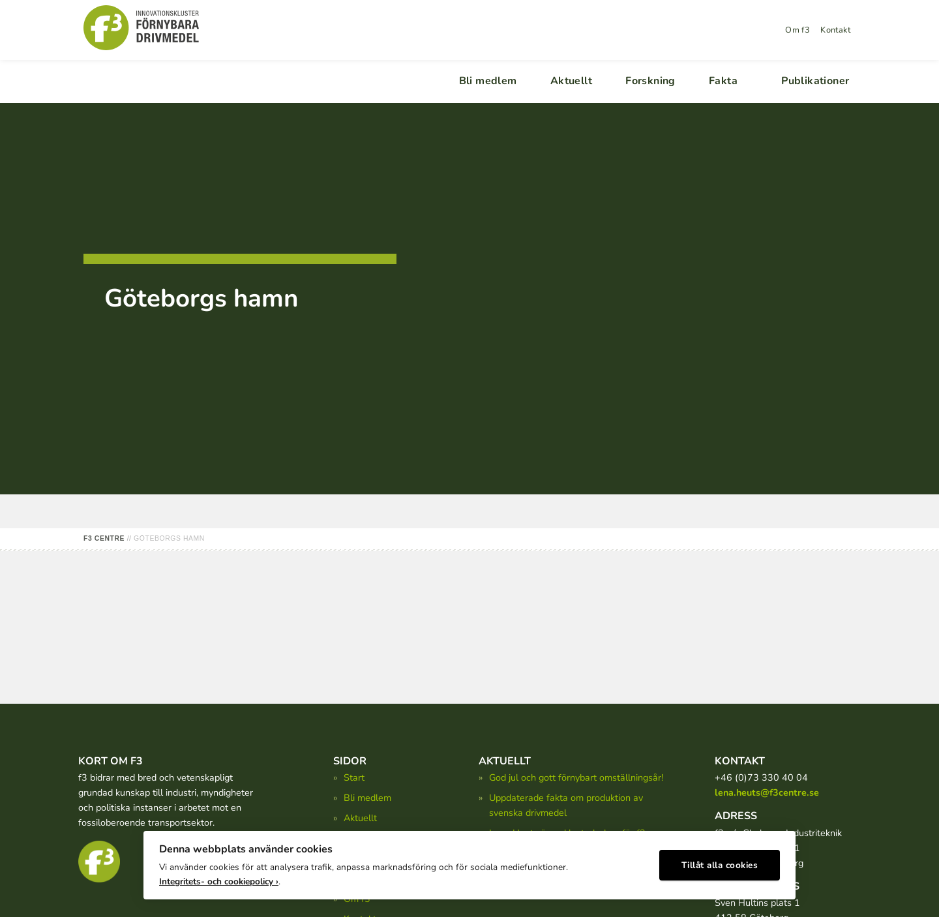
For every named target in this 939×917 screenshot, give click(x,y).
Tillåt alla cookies (719, 862)
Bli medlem (488, 81)
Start (354, 777)
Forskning (650, 81)
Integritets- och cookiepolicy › (218, 878)
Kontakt (835, 30)
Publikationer (815, 81)
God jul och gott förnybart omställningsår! (576, 777)
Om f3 (797, 30)
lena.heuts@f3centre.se (767, 792)
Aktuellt (571, 81)
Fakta (723, 81)
